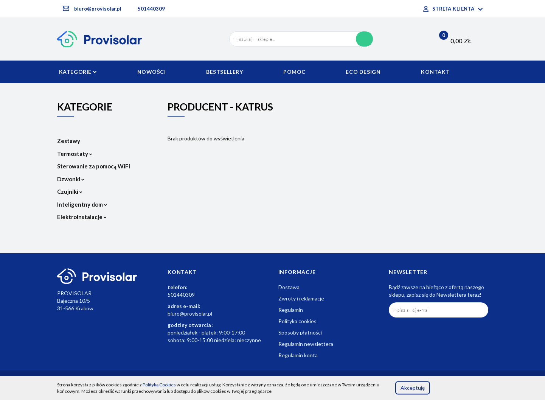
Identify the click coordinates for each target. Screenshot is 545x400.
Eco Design (363, 71)
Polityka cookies (297, 321)
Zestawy (68, 140)
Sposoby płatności (300, 332)
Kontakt (435, 71)
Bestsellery (224, 71)
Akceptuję (413, 387)
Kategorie (78, 71)
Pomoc (294, 71)
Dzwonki (70, 179)
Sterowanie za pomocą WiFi (93, 166)
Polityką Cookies (159, 385)
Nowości (151, 71)
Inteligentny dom (82, 204)
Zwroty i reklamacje (301, 298)
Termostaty (74, 153)
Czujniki (69, 191)
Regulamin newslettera (305, 344)
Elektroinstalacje (82, 216)
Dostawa (289, 287)
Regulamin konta (298, 355)
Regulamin (290, 310)
